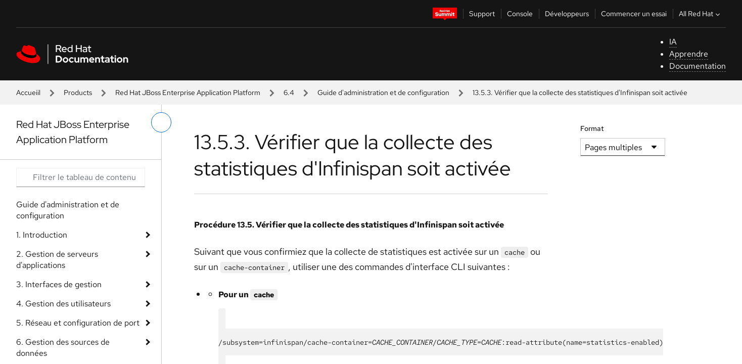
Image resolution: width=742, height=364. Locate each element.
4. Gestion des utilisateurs (63, 303)
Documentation (697, 66)
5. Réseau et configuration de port (78, 322)
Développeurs (567, 13)
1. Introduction (41, 235)
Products (78, 92)
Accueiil (28, 92)
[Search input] (80, 177)
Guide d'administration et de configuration (383, 92)
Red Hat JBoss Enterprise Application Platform (187, 92)
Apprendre (688, 54)
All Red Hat (700, 13)
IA (673, 41)
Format (592, 128)
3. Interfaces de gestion (59, 284)
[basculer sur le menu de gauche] (161, 122)
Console (520, 13)
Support (482, 13)
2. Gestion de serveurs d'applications (57, 259)
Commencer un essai (634, 13)
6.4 (289, 92)
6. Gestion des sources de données (63, 347)
